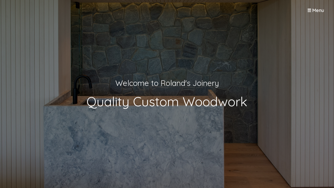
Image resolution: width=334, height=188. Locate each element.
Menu (318, 10)
